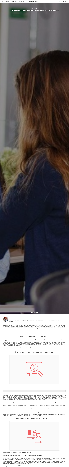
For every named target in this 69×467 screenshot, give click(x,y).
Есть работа (57, 1)
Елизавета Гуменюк (17, 318)
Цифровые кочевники (15, 1)
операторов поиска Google (14, 388)
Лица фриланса (7, 1)
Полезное (22, 1)
